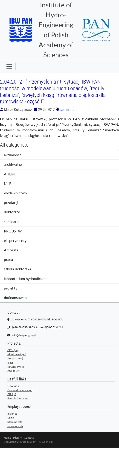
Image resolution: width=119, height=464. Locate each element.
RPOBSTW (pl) (16, 366)
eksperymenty (19, 240)
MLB (11, 183)
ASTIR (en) (13, 371)
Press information (18, 398)
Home (7, 437)
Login (10, 417)
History (17, 437)
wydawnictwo (18, 193)
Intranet (12, 413)
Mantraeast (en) (16, 354)
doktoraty (16, 212)
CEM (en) (12, 350)
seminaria (67, 109)
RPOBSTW (17, 231)
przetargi (15, 202)
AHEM (12, 174)
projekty (13, 288)
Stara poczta (14, 422)
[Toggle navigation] (9, 66)
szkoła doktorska (20, 269)
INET (10, 362)
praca (12, 259)
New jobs (13, 386)
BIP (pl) (11, 394)
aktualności (17, 155)
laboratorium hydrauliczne (28, 278)
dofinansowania (20, 297)
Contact (29, 437)
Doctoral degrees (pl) (19, 390)
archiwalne (17, 164)
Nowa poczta (15, 426)
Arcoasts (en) (15, 358)
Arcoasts (15, 250)
